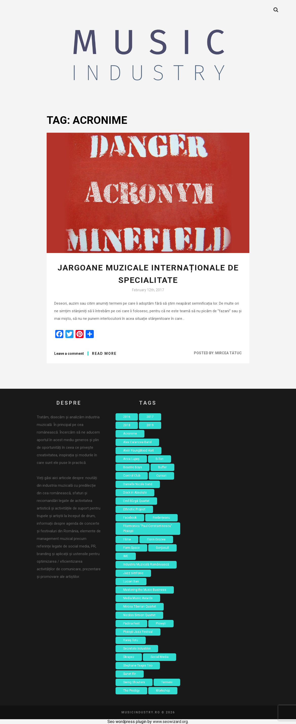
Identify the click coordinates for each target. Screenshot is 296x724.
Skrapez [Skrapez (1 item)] (128, 657)
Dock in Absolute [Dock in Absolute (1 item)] (135, 492)
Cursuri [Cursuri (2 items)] (161, 475)
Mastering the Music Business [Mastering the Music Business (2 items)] (144, 590)
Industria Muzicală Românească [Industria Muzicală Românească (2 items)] (146, 564)
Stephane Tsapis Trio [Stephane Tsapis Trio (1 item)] (137, 665)
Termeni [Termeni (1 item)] (167, 682)
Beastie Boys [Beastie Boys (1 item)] (132, 467)
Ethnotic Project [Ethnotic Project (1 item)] (134, 509)
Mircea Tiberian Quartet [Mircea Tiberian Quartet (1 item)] (139, 606)
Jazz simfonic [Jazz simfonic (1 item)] (133, 573)
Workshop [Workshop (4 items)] (163, 690)
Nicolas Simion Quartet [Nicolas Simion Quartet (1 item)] (139, 615)
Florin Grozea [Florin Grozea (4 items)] (156, 539)
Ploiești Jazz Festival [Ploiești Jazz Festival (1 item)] (138, 632)
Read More (104, 353)
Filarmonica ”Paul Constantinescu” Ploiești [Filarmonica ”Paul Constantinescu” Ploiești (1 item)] (147, 528)
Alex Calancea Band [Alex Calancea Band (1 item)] (137, 442)
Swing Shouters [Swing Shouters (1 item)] (134, 682)
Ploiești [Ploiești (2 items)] (161, 623)
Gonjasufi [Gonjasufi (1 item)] (162, 548)
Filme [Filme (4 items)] (127, 539)
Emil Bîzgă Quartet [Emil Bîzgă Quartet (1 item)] (136, 501)
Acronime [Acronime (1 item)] (130, 433)
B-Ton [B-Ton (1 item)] (159, 459)
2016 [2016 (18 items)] (126, 417)
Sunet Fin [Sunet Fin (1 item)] (129, 674)
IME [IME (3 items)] (125, 556)
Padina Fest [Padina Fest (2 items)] (131, 623)
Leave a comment (69, 353)
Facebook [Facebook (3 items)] (130, 517)
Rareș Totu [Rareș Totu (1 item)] (130, 640)
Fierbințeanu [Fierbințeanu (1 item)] (161, 517)
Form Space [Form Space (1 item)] (131, 548)
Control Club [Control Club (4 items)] (131, 475)
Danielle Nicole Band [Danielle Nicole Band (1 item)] (137, 484)
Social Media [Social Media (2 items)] (160, 657)
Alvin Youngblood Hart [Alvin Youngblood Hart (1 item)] (138, 450)
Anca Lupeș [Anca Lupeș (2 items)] (131, 459)
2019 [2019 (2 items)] (150, 425)
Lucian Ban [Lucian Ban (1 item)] (131, 581)
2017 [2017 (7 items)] (150, 417)
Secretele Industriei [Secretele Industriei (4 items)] (137, 648)
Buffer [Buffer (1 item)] (162, 467)
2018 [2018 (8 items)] (126, 425)
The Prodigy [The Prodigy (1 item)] (131, 690)
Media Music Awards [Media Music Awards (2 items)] (138, 598)
